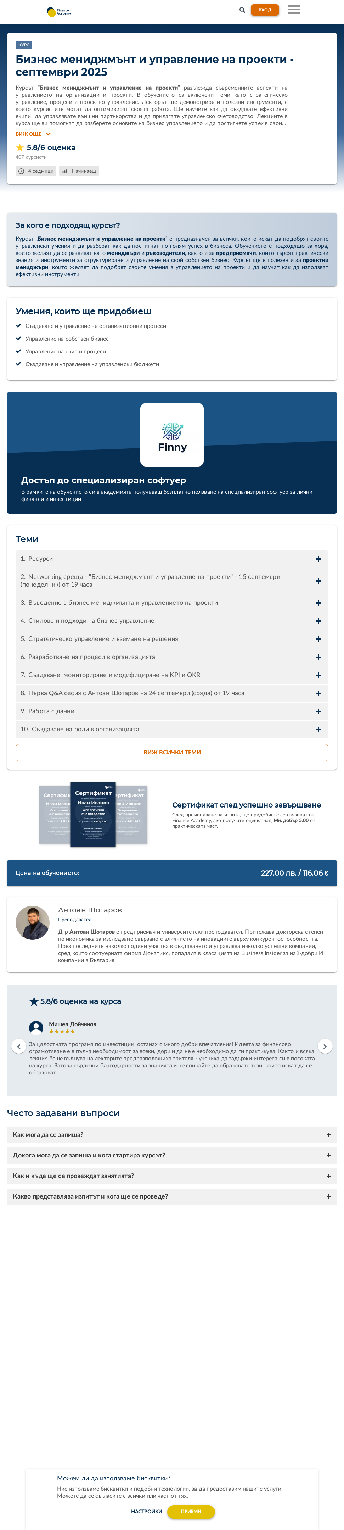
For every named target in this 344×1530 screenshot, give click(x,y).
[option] (172, 1050)
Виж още (33, 134)
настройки (144, 1511)
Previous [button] (18, 1046)
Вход (265, 10)
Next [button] (325, 1046)
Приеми (191, 1511)
